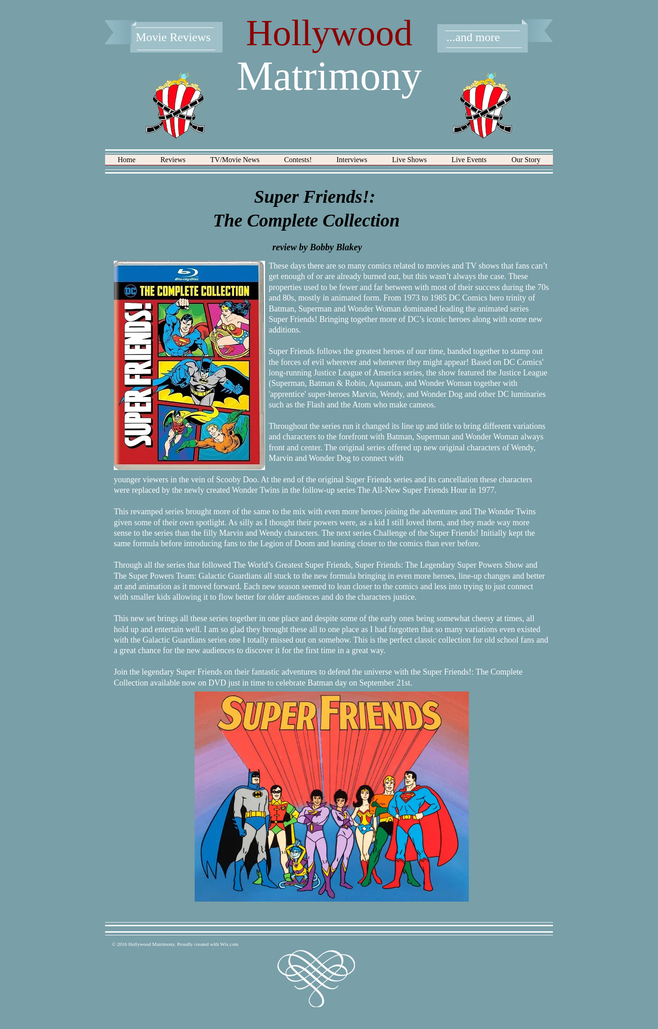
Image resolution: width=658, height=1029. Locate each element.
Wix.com (229, 944)
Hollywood (329, 32)
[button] (173, 163)
